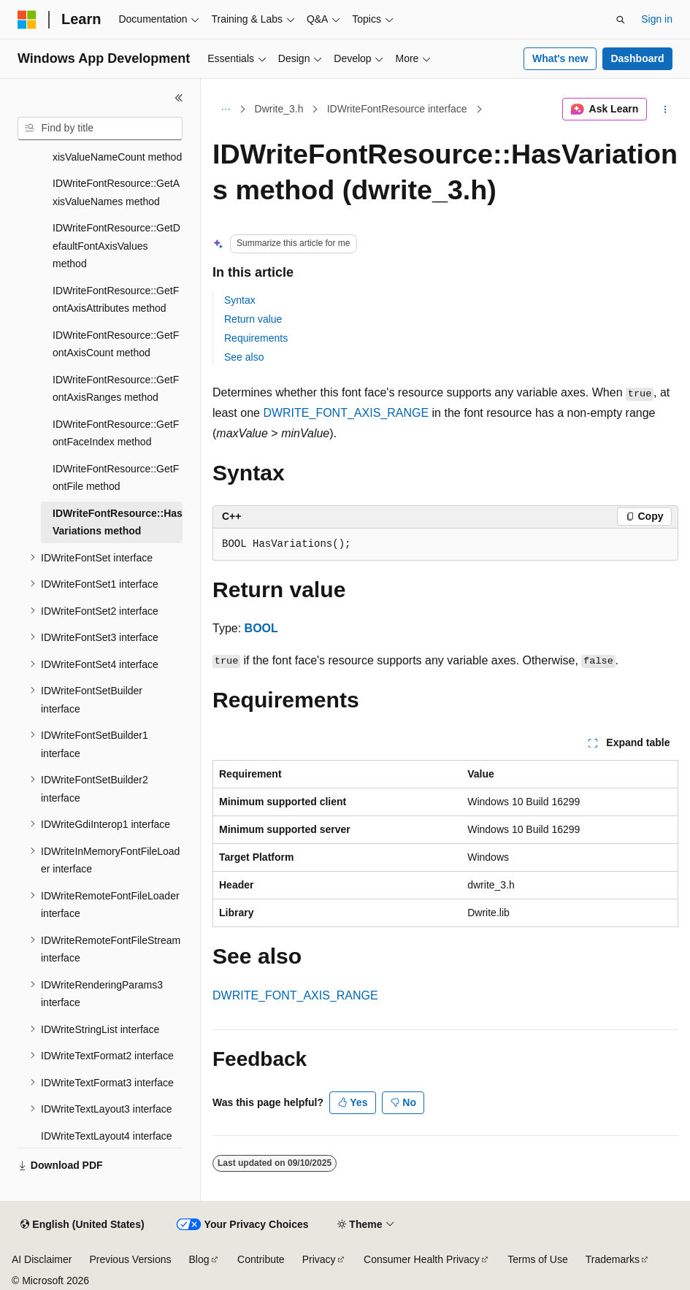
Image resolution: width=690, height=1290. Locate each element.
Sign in (656, 19)
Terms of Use (537, 1259)
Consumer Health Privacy (422, 1259)
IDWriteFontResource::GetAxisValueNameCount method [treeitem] (117, 148)
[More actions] (665, 109)
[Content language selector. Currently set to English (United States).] (82, 1225)
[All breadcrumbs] (225, 109)
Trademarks (613, 1259)
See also (244, 357)
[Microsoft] (27, 19)
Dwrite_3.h (279, 109)
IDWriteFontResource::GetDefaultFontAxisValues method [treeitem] (116, 245)
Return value (253, 319)
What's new (560, 58)
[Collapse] (179, 98)
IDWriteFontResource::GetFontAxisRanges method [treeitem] (116, 389)
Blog (199, 1259)
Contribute (261, 1259)
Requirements (256, 338)
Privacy (319, 1259)
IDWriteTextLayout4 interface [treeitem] (106, 1136)
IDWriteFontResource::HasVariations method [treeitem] (118, 522)
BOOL (261, 628)
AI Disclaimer (42, 1259)
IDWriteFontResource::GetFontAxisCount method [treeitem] (116, 344)
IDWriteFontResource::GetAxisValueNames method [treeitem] (116, 192)
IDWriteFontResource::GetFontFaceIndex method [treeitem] (116, 433)
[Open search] (620, 20)
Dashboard (637, 58)
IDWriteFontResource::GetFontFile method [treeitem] (116, 478)
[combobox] (100, 128)
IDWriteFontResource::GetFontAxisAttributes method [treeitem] (116, 300)
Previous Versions (130, 1259)
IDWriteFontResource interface (397, 109)
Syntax (240, 300)
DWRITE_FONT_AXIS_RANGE (346, 413)
